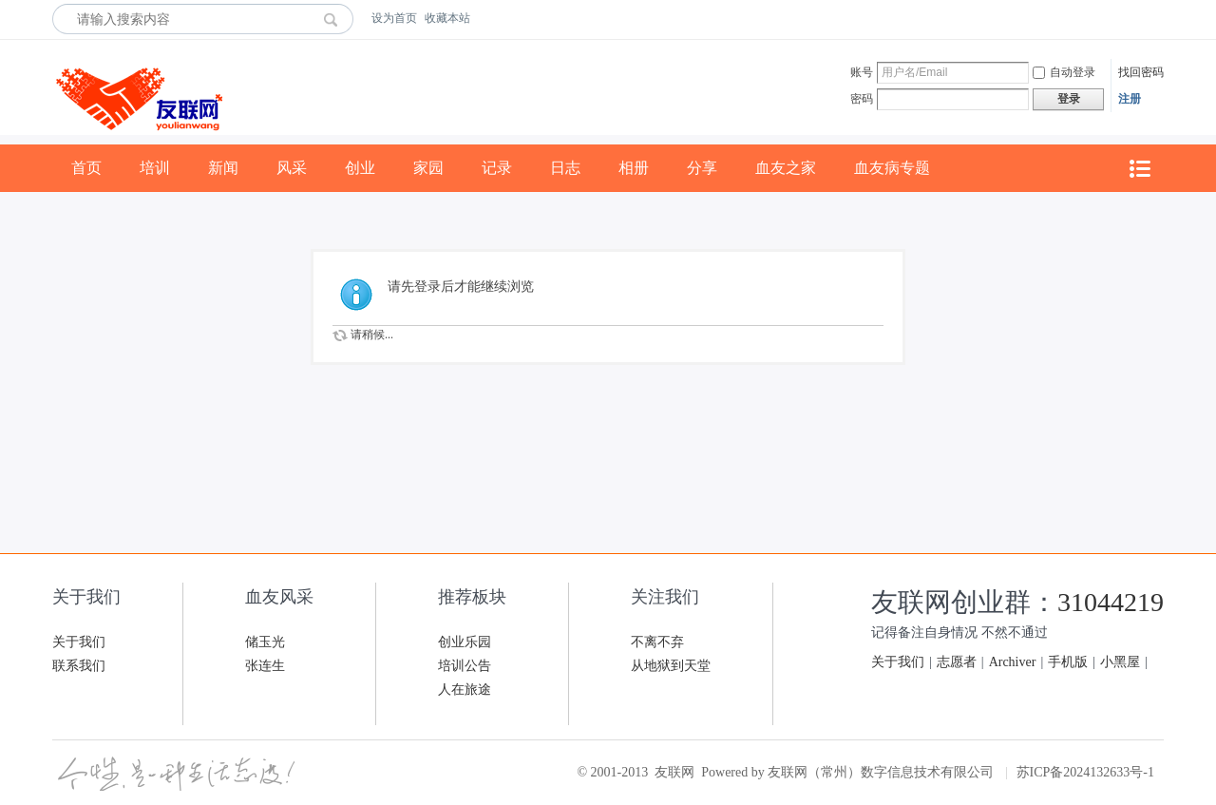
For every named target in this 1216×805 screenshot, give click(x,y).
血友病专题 (892, 168)
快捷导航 (1139, 169)
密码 (861, 98)
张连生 (265, 666)
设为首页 (394, 18)
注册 (1129, 98)
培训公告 (464, 666)
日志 (565, 168)
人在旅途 (464, 689)
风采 (291, 168)
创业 (360, 168)
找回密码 (1141, 72)
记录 (497, 168)
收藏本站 (447, 18)
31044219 (1110, 602)
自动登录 (1064, 72)
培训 (155, 168)
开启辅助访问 (1159, 18)
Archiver (1012, 662)
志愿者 (957, 662)
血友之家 (785, 168)
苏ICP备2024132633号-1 (1085, 772)
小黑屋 (1120, 662)
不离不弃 (657, 642)
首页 (86, 168)
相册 (633, 168)
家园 (428, 168)
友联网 (674, 772)
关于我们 (78, 642)
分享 (702, 168)
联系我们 (78, 666)
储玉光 (265, 642)
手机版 (1068, 662)
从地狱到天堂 (671, 666)
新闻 (223, 168)
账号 (861, 72)
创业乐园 (464, 642)
